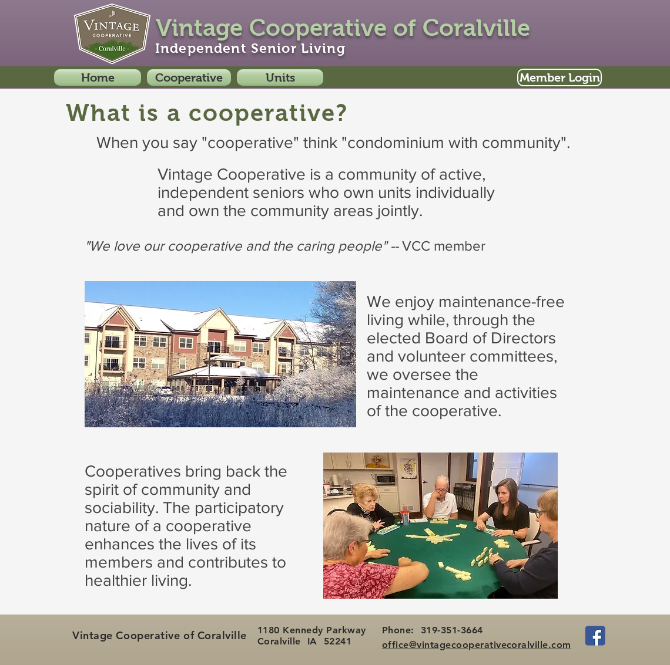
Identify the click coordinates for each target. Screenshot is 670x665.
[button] (189, 77)
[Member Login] (559, 77)
